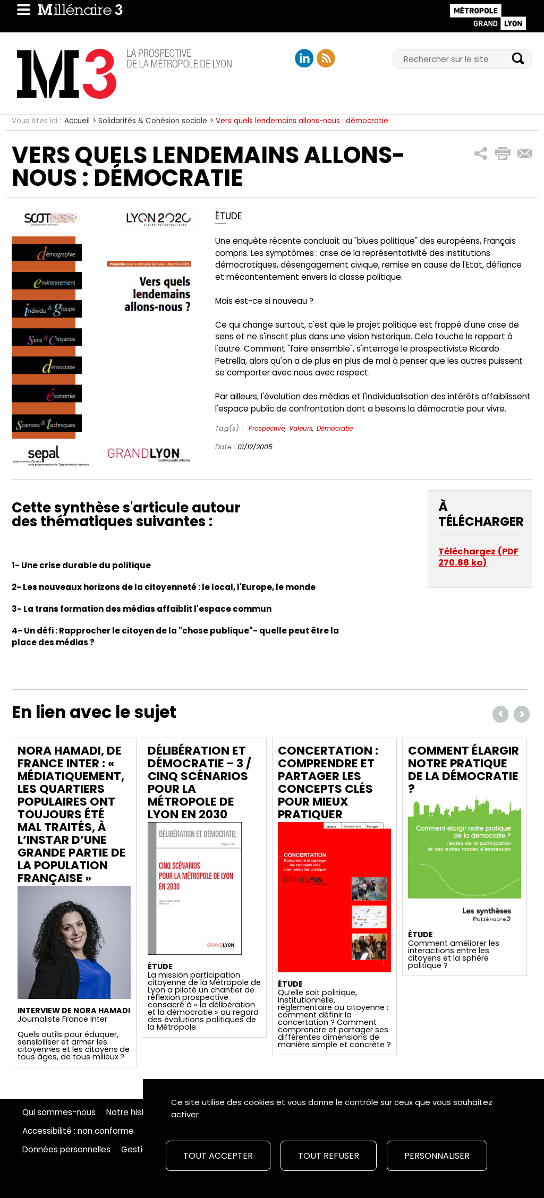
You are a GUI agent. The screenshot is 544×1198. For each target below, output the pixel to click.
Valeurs (300, 428)
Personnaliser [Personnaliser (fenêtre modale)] (437, 1156)
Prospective (267, 428)
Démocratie (335, 428)
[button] (481, 153)
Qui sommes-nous (59, 1112)
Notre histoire (133, 1112)
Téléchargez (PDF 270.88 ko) (478, 557)
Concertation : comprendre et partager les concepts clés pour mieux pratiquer (328, 782)
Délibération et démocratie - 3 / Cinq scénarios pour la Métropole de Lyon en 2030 (199, 782)
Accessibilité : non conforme (78, 1131)
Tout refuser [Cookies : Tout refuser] (328, 1156)
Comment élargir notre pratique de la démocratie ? (463, 769)
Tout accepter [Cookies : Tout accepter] (218, 1156)
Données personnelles (66, 1149)
